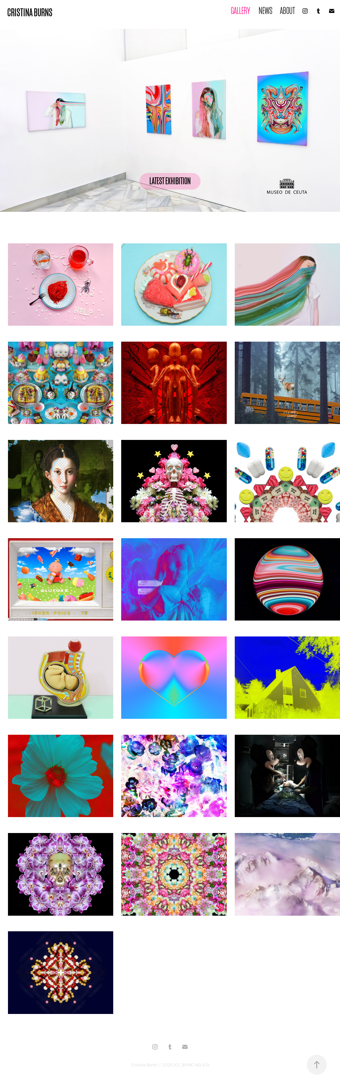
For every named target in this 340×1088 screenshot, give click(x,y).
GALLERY (240, 11)
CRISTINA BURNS (29, 12)
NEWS (265, 11)
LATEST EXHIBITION (170, 181)
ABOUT (287, 11)
